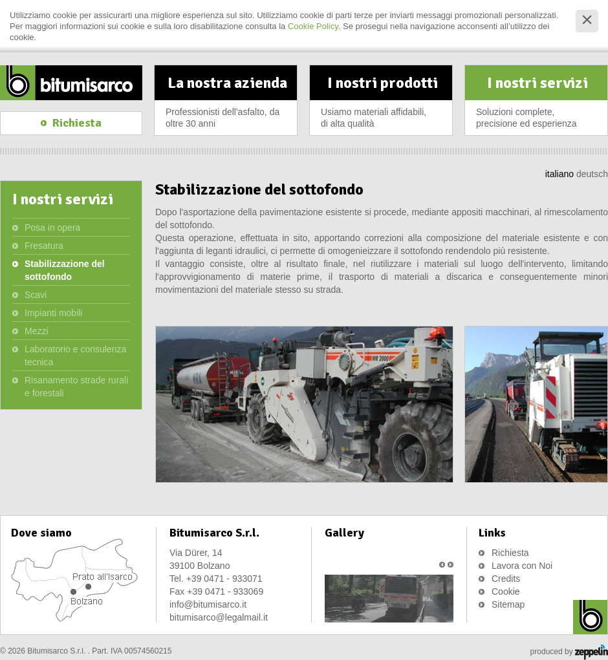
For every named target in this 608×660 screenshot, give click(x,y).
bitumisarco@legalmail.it (218, 617)
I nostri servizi (537, 104)
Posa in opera (52, 227)
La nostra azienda (227, 104)
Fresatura (44, 245)
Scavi (36, 295)
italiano (559, 174)
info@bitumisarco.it (207, 604)
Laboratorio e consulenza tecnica (75, 355)
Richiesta (510, 553)
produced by (569, 652)
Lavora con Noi (522, 565)
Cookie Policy (313, 26)
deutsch (592, 174)
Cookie (506, 591)
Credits (506, 578)
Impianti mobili (53, 313)
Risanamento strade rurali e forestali (76, 386)
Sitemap (508, 604)
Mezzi (37, 331)
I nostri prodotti (382, 104)
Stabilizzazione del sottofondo (65, 270)
